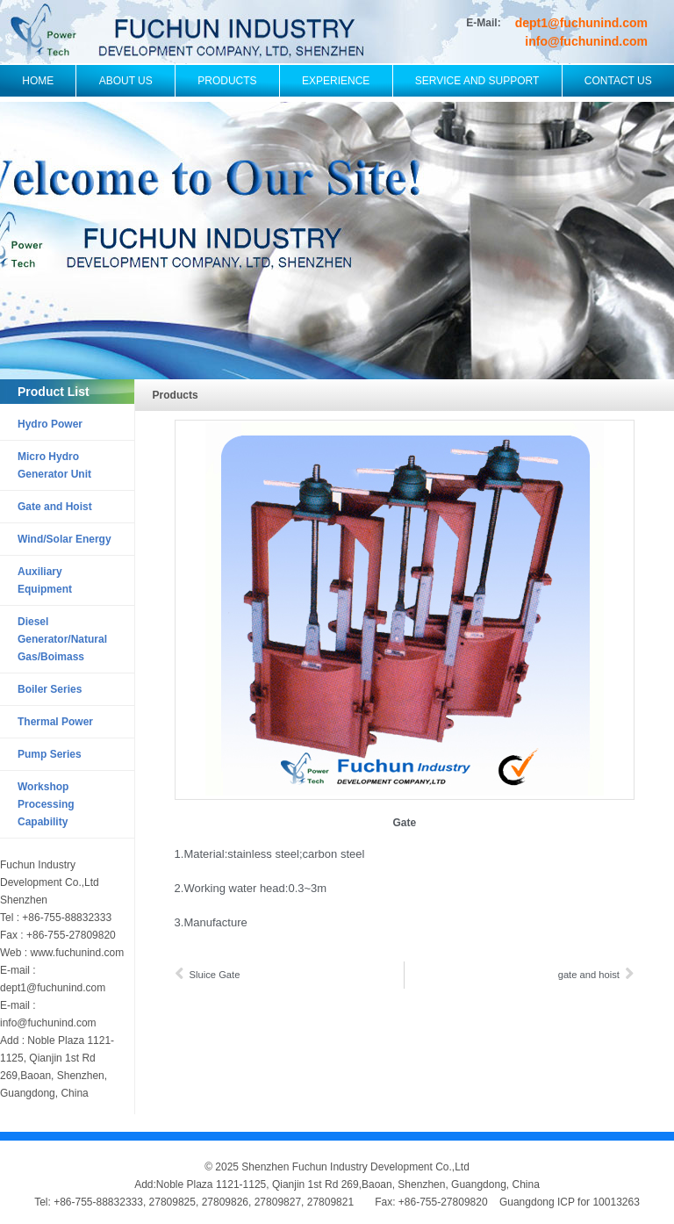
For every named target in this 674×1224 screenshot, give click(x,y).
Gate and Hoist (55, 506)
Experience (335, 81)
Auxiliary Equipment (45, 580)
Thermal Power (55, 722)
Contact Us (618, 81)
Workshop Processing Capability (46, 804)
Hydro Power (50, 424)
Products (226, 81)
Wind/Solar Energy (64, 539)
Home (38, 81)
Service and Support (477, 81)
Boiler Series (50, 689)
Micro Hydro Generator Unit (54, 465)
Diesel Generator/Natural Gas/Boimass (62, 639)
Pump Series (50, 754)
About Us (126, 81)
